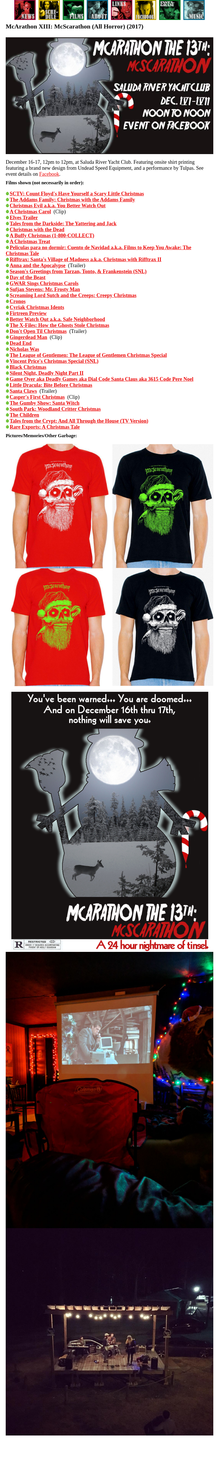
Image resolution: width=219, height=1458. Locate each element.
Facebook (49, 174)
